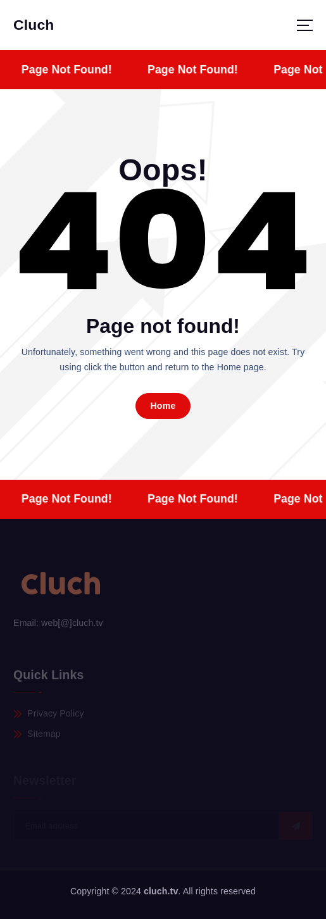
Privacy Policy (55, 715)
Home (162, 406)
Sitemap (44, 735)
